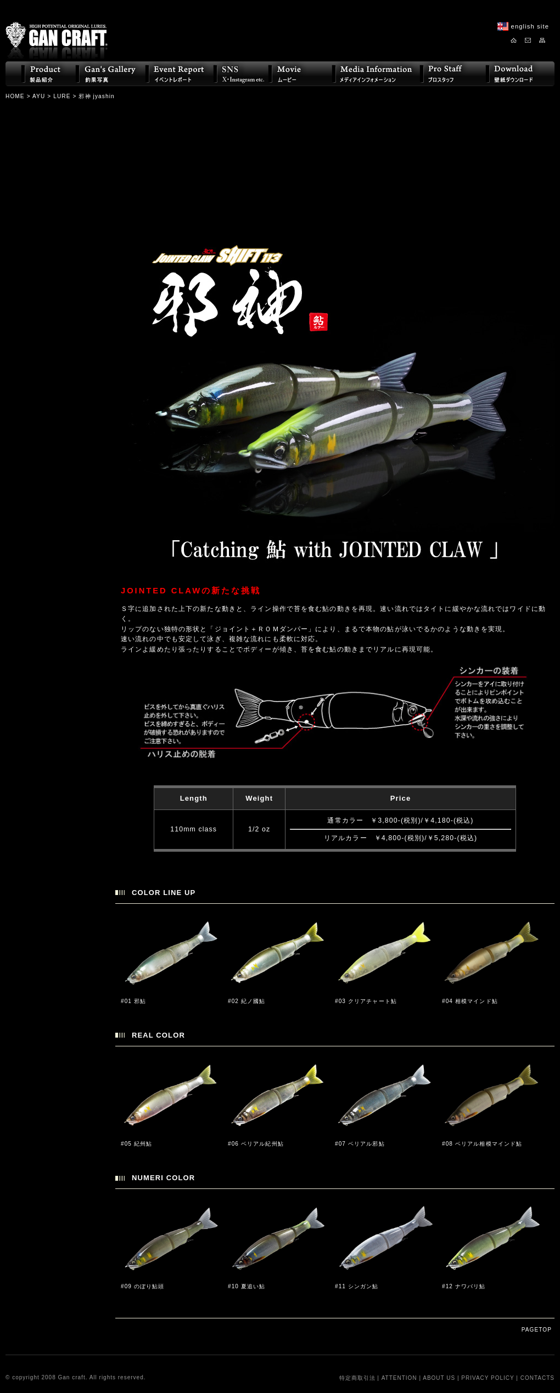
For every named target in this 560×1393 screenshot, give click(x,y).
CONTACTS (537, 1378)
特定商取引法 (357, 1378)
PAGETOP (537, 1330)
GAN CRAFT (56, 31)
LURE (61, 96)
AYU (38, 96)
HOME (15, 96)
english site (530, 26)
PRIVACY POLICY (487, 1378)
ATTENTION (399, 1378)
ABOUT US (439, 1378)
